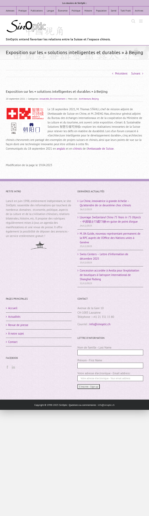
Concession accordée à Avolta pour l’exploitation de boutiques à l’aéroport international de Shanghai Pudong (109, 275)
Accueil (12, 308)
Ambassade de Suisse (100, 148)
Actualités (44, 98)
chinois (77, 148)
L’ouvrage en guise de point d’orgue (110, 219)
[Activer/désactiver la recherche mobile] (133, 21)
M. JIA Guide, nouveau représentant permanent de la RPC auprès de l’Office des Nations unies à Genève (110, 238)
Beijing (95, 98)
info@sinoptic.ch (99, 324)
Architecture (85, 98)
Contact (12, 342)
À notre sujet (16, 333)
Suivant (135, 73)
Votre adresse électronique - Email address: (103, 373)
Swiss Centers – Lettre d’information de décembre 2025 (104, 256)
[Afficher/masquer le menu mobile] (141, 21)
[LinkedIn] (13, 367)
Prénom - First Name (89, 360)
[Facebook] (7, 367)
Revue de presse (18, 325)
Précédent (121, 73)
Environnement (57, 98)
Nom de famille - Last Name (94, 347)
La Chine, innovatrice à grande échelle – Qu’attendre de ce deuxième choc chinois (105, 203)
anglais (61, 148)
